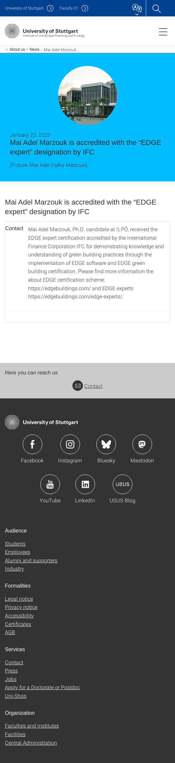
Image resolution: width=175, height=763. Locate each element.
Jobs (10, 678)
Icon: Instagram (70, 444)
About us (17, 49)
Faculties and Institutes (32, 725)
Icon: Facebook (32, 444)
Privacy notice (21, 606)
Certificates (18, 623)
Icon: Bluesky (106, 444)
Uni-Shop (16, 695)
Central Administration (31, 742)
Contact (87, 385)
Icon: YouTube (50, 484)
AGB (10, 632)
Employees (17, 551)
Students (15, 543)
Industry (14, 568)
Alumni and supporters (31, 560)
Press (11, 670)
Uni (24, 8)
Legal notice (19, 598)
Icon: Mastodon (142, 444)
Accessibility (19, 615)
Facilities (15, 734)
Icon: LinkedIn (85, 484)
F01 (69, 8)
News (34, 49)
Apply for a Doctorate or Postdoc (42, 687)
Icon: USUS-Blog (122, 484)
